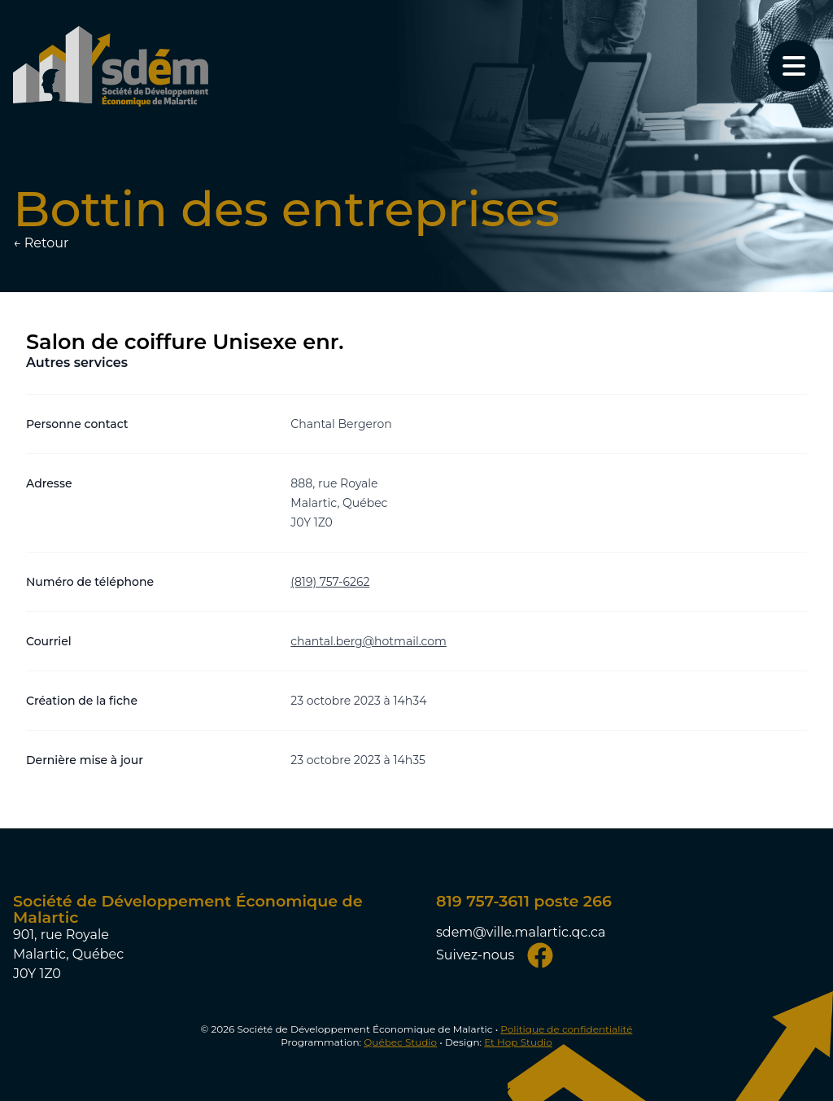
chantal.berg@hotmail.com (368, 641)
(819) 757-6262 (329, 582)
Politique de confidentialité (566, 1029)
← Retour (40, 243)
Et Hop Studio (518, 1042)
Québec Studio (400, 1042)
